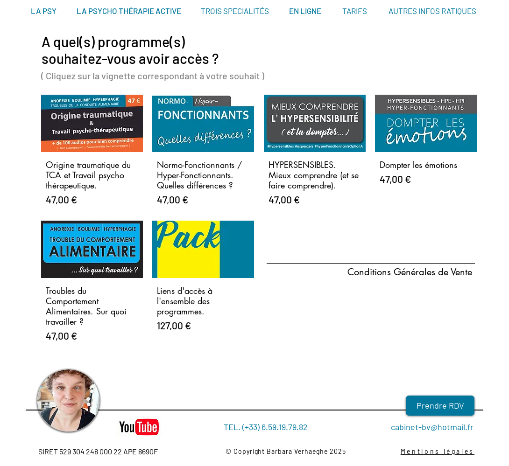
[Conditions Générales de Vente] (415, 272)
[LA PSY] (43, 11)
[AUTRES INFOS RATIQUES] (432, 11)
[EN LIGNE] (305, 11)
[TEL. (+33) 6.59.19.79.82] (265, 427)
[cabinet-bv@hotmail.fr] (426, 427)
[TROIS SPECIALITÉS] (235, 11)
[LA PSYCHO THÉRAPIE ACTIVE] (129, 11)
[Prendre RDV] (440, 406)
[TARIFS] (354, 11)
